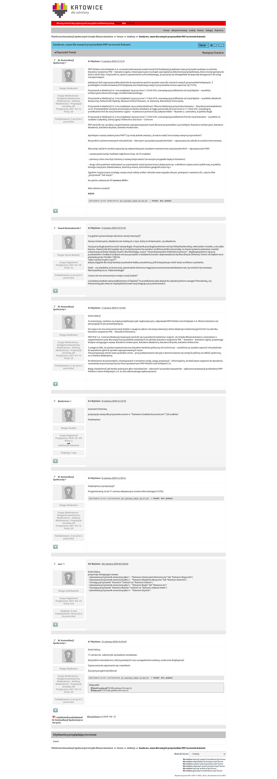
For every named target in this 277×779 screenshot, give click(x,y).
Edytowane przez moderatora (104, 201)
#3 (89, 308)
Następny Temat (211, 52)
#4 (89, 401)
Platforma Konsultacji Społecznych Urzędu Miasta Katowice (82, 36)
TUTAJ (193, 85)
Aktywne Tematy (179, 30)
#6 (89, 564)
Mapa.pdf (97, 691)
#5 (89, 478)
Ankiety (131, 36)
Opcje (202, 45)
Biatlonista (63, 401)
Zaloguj (118, 23)
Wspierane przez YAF (183, 776)
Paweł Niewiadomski (68, 228)
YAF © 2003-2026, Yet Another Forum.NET (209, 776)
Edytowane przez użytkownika (104, 499)
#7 (89, 642)
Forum (167, 30)
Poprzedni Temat (66, 52)
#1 (89, 61)
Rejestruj (130, 23)
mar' (60, 564)
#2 (89, 228)
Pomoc (200, 30)
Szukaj (192, 30)
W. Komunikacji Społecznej (63, 61)
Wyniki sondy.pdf (100, 689)
